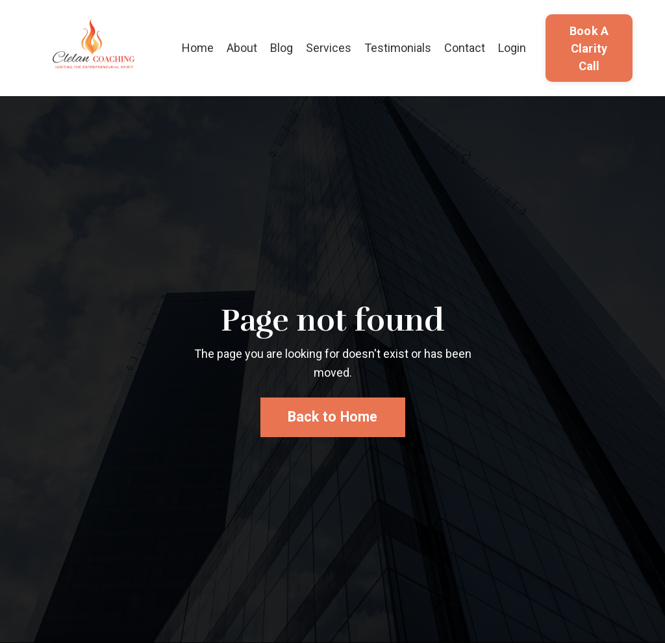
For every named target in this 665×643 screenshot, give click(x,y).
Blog (281, 48)
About (242, 48)
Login (512, 48)
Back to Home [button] (333, 417)
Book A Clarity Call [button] (589, 48)
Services (328, 48)
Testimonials (397, 48)
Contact (464, 48)
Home (198, 48)
